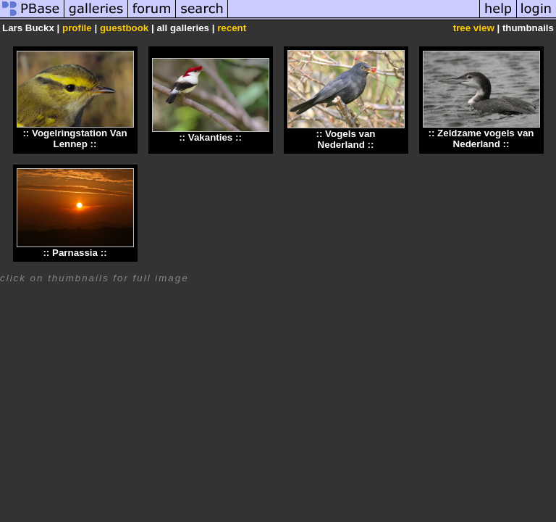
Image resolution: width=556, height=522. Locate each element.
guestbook (124, 27)
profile (77, 27)
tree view (473, 27)
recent (231, 27)
